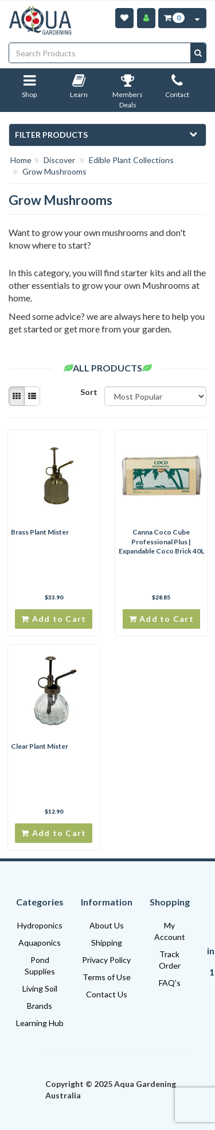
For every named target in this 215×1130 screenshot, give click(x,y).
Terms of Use (107, 977)
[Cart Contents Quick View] (197, 18)
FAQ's (170, 983)
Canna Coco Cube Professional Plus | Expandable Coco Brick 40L (161, 542)
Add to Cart (53, 619)
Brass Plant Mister (40, 532)
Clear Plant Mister (39, 746)
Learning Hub (40, 1023)
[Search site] (198, 53)
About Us (106, 925)
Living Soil (39, 988)
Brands (39, 1006)
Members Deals (127, 94)
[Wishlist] (124, 18)
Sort (88, 392)
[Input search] (100, 53)
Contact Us (106, 994)
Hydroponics (39, 925)
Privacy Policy (106, 960)
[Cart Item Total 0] (173, 18)
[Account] (146, 18)
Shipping (106, 942)
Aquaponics (39, 942)
